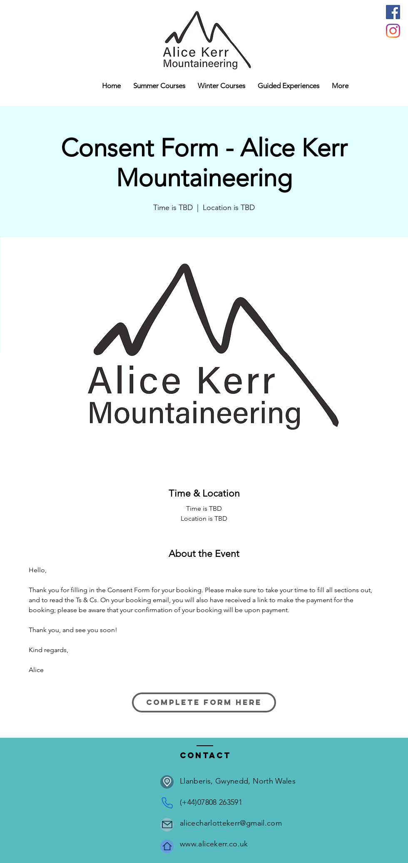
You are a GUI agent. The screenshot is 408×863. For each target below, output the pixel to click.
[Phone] (167, 803)
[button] (221, 86)
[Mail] (167, 824)
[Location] (167, 782)
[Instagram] (393, 31)
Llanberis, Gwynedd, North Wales (238, 781)
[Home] (167, 846)
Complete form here (204, 702)
